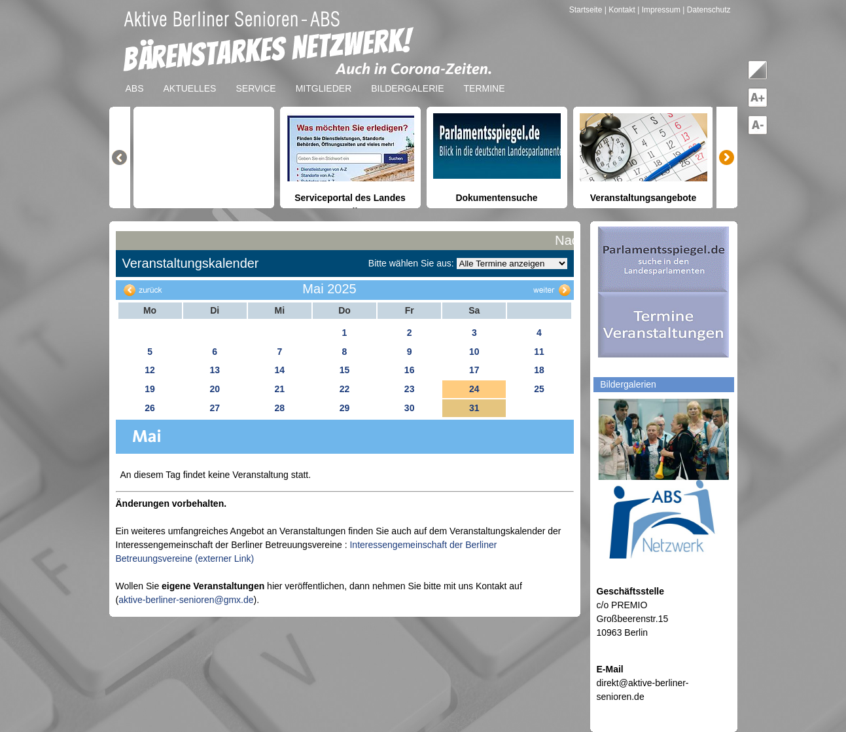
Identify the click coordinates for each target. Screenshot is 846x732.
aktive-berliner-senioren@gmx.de (185, 600)
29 (345, 408)
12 (150, 370)
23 (409, 389)
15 (345, 370)
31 (474, 408)
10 (474, 351)
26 (150, 408)
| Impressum (658, 9)
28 (280, 408)
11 (539, 351)
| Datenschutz (706, 9)
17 (474, 370)
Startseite (587, 9)
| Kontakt (621, 9)
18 (539, 370)
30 (409, 408)
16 (409, 370)
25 (539, 389)
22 (345, 389)
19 (150, 389)
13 (214, 370)
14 (280, 370)
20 (214, 389)
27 (214, 408)
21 (280, 389)
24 (474, 389)
